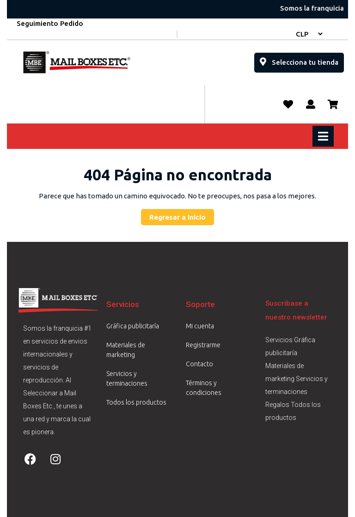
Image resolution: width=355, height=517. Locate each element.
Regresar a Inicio (181, 215)
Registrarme (203, 345)
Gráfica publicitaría (132, 326)
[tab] (324, 136)
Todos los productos (136, 402)
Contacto (199, 364)
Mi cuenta (200, 326)
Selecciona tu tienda (302, 59)
